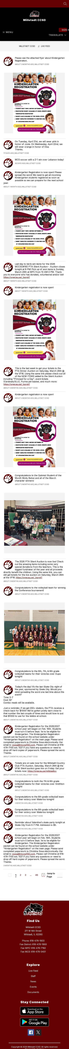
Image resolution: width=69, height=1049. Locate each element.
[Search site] (65, 3)
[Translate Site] (57, 35)
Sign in (64, 30)
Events (33, 986)
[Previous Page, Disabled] (10, 875)
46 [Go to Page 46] (36, 875)
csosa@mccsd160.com (23, 745)
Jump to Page (51, 875)
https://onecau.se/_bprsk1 (16, 277)
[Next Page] (43, 875)
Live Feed (45, 46)
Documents (33, 992)
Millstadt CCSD (27, 46)
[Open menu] (7, 32)
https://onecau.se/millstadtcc (42, 771)
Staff (33, 976)
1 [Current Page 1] (15, 875)
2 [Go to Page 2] (20, 875)
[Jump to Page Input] (59, 875)
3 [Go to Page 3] (25, 875)
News (33, 981)
